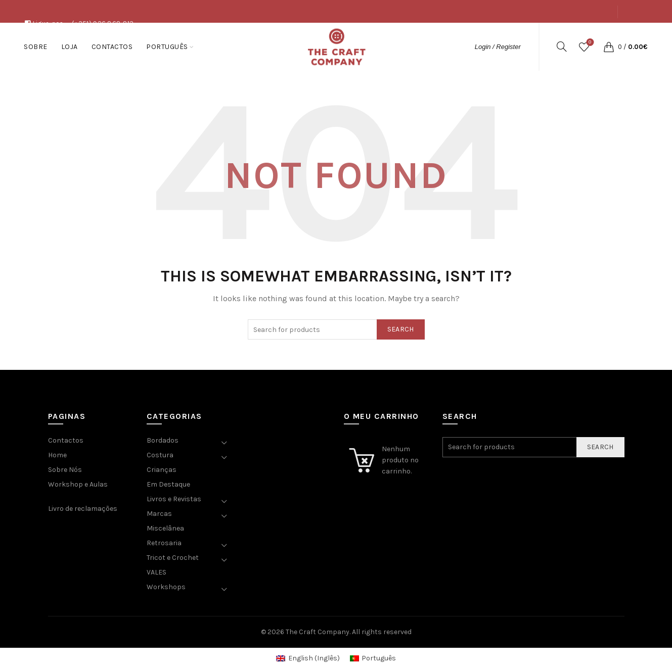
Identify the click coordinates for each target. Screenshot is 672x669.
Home (57, 455)
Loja (557, 34)
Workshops (166, 587)
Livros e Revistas (174, 499)
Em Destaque (168, 484)
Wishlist (589, 42)
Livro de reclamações (82, 508)
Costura (160, 455)
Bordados (162, 440)
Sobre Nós (65, 469)
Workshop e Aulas (78, 484)
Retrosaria (164, 543)
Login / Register (498, 47)
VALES (156, 572)
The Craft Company (317, 632)
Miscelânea (165, 528)
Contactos (593, 34)
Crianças (161, 469)
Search (400, 329)
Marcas (159, 513)
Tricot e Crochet (173, 557)
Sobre (529, 34)
